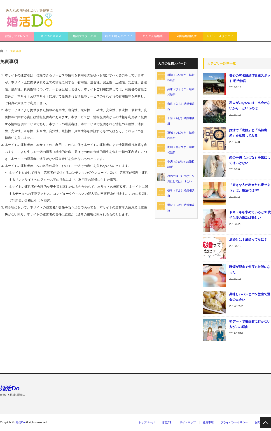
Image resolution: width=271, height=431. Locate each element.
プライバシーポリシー (234, 422)
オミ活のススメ (51, 36)
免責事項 (208, 422)
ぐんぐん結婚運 (152, 36)
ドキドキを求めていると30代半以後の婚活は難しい (250, 214)
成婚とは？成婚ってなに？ (248, 239)
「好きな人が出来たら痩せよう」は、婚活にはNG (249, 187)
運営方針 (167, 422)
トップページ (146, 422)
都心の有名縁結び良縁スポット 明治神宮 (249, 78)
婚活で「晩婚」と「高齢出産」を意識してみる (248, 132)
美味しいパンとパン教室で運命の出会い (249, 296)
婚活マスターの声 (84, 36)
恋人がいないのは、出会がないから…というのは (249, 105)
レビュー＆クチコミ (220, 36)
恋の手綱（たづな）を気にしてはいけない (249, 160)
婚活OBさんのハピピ (119, 36)
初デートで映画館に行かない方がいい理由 (249, 324)
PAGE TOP (265, 422)
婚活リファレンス (17, 36)
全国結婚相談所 (186, 36)
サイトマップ (188, 422)
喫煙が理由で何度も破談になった (249, 269)
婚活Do (10, 388)
